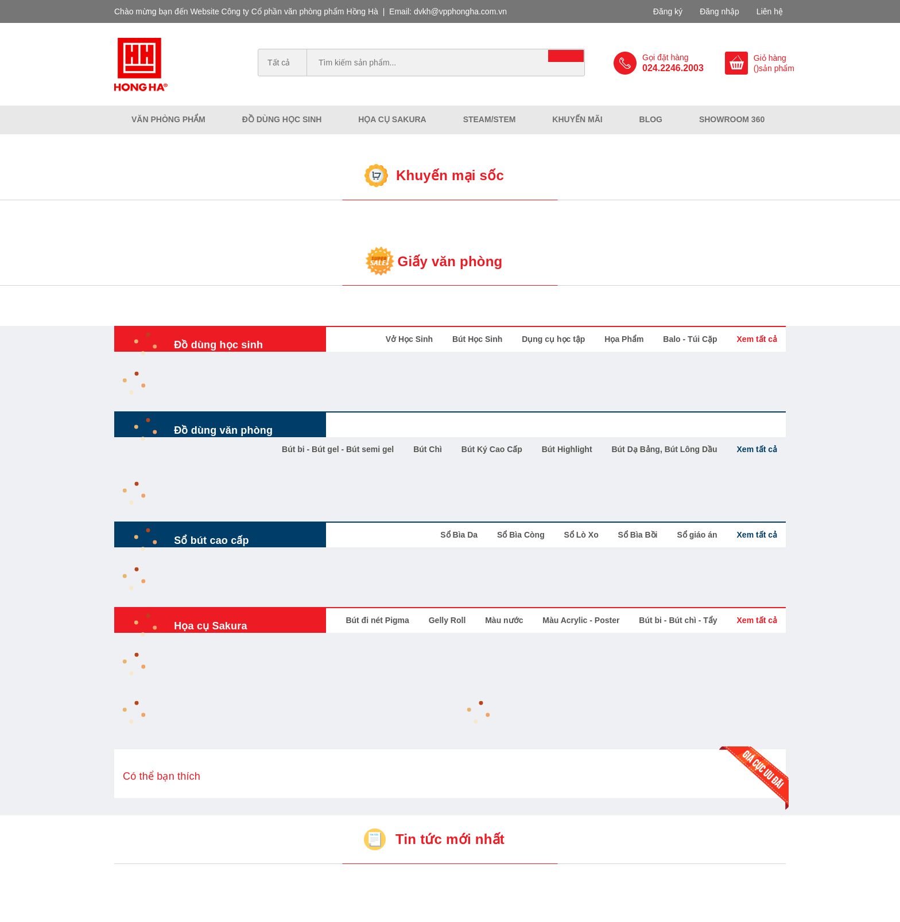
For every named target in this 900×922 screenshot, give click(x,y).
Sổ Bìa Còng (521, 534)
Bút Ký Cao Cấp (491, 449)
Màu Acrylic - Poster (580, 620)
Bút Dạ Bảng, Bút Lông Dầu (664, 449)
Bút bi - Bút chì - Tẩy (678, 620)
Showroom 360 (732, 119)
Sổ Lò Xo (581, 534)
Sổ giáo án (697, 534)
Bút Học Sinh (477, 339)
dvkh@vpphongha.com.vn (460, 11)
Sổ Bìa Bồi (638, 534)
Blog (650, 119)
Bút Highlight (567, 449)
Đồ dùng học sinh (282, 119)
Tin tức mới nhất (450, 839)
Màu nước (504, 620)
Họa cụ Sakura (392, 119)
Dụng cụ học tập (553, 339)
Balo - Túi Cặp (690, 339)
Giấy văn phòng (449, 261)
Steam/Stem (489, 119)
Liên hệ (770, 11)
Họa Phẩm (623, 339)
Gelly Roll (447, 620)
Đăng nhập (719, 11)
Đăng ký (667, 11)
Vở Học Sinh (409, 339)
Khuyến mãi (577, 119)
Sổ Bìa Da (459, 534)
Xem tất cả (757, 339)
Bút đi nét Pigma (377, 620)
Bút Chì (427, 449)
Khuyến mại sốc (450, 175)
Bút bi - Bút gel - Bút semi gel (338, 449)
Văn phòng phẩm (168, 119)
